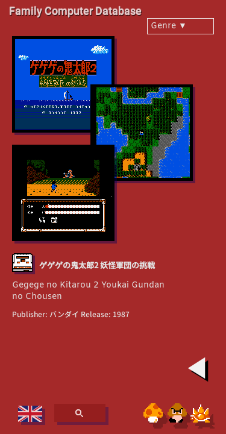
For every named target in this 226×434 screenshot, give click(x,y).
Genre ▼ (169, 26)
